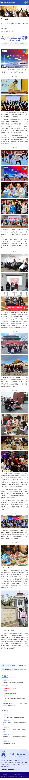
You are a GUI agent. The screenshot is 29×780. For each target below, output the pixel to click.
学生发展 (6, 31)
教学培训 (3, 23)
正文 (15, 31)
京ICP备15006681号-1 (8, 776)
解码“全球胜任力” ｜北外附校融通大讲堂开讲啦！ (17, 669)
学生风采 (9, 23)
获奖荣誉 (14, 23)
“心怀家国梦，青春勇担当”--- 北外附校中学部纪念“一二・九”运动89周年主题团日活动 (17, 665)
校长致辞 (25, 23)
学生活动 (20, 23)
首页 (2, 31)
